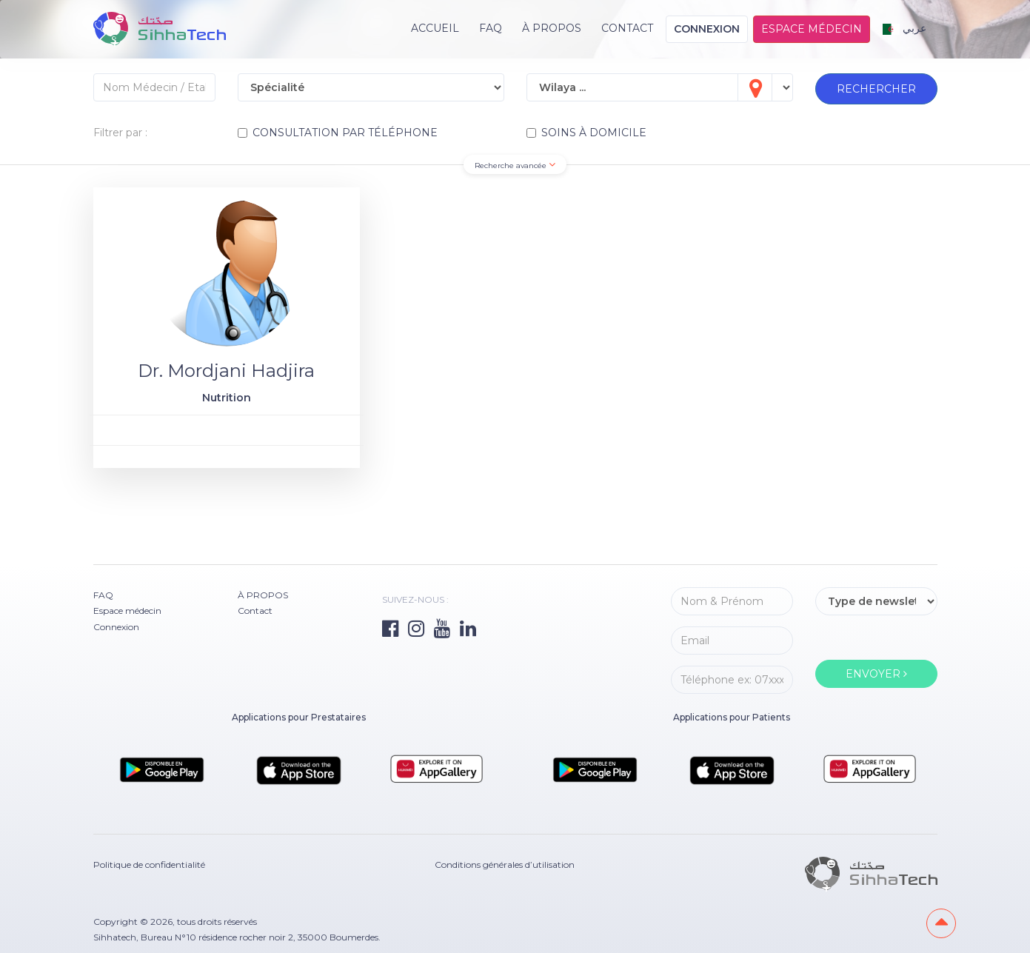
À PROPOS (551, 28)
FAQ (490, 28)
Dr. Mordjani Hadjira (226, 370)
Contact (627, 28)
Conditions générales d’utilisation (505, 864)
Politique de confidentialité (149, 864)
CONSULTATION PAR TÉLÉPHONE (338, 132)
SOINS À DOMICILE (586, 132)
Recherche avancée (515, 164)
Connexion (707, 29)
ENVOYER (876, 674)
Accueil (435, 28)
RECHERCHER (876, 89)
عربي (904, 28)
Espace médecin (811, 29)
